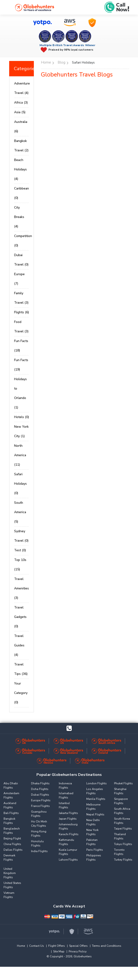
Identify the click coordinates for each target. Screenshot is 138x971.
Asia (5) (19, 112)
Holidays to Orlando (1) (20, 393)
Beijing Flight (12, 838)
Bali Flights (11, 813)
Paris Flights (94, 850)
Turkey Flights (123, 860)
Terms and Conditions (106, 946)
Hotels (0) (21, 417)
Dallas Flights (13, 850)
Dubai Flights (40, 795)
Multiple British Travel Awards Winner (67, 45)
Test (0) (20, 550)
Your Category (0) (21, 693)
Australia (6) (20, 126)
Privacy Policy (78, 951)
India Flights (39, 851)
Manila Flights (95, 799)
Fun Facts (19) (21, 365)
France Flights (40, 806)
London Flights (96, 783)
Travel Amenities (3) (21, 588)
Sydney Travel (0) (21, 536)
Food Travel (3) (21, 327)
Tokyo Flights (123, 844)
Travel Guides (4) (19, 645)
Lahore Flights (68, 860)
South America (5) (20, 512)
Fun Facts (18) (21, 346)
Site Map (58, 951)
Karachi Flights (69, 834)
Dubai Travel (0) (21, 260)
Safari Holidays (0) (20, 483)
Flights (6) (21, 312)
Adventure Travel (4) (21, 88)
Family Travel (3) (21, 298)
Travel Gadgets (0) (20, 617)
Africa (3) (21, 102)
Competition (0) (21, 241)
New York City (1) (21, 431)
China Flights (12, 844)
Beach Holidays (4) (20, 169)
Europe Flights (41, 800)
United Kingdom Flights (10, 873)
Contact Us (36, 946)
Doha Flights (39, 789)
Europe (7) (19, 279)
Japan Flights (68, 819)
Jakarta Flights (68, 813)
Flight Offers (56, 946)
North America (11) (20, 455)
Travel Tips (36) (21, 669)
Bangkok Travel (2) (21, 146)
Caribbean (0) (21, 193)
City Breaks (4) (19, 217)
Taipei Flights (123, 828)
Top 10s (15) (20, 565)
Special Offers (78, 946)
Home (21, 946)
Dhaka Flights (40, 783)
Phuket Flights (123, 783)
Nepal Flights (95, 814)
